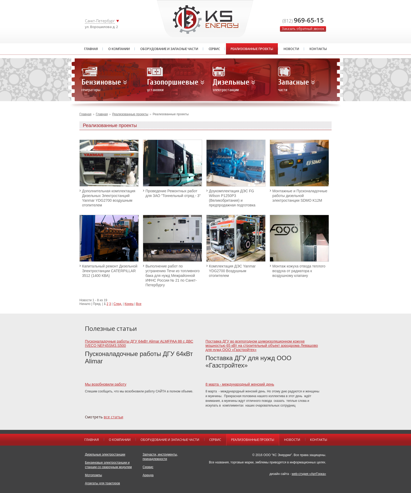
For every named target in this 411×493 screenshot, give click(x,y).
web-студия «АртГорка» (309, 474)
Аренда (148, 475)
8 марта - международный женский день (240, 384)
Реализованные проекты (252, 49)
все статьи (113, 416)
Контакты (318, 49)
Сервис (214, 49)
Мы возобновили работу (105, 384)
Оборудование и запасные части (169, 49)
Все (139, 304)
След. (117, 304)
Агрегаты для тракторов (102, 483)
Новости (291, 49)
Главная (91, 49)
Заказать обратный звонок (303, 28)
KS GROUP (205, 19)
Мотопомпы (93, 475)
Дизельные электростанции (105, 454)
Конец (129, 304)
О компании (119, 49)
